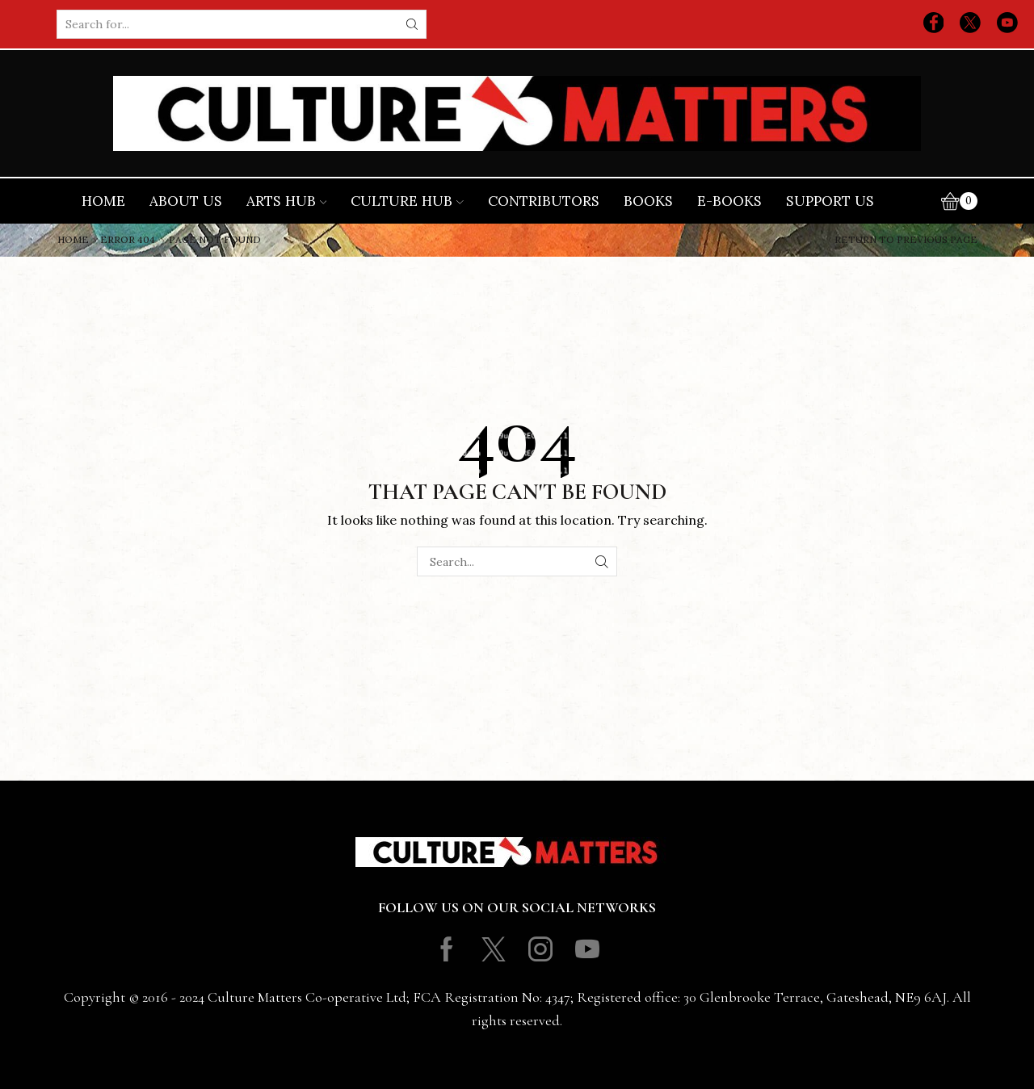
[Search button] (412, 24)
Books (648, 201)
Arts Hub (286, 201)
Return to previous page (905, 240)
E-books (729, 201)
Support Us (830, 201)
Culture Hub (407, 201)
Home (103, 201)
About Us (185, 201)
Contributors (543, 201)
